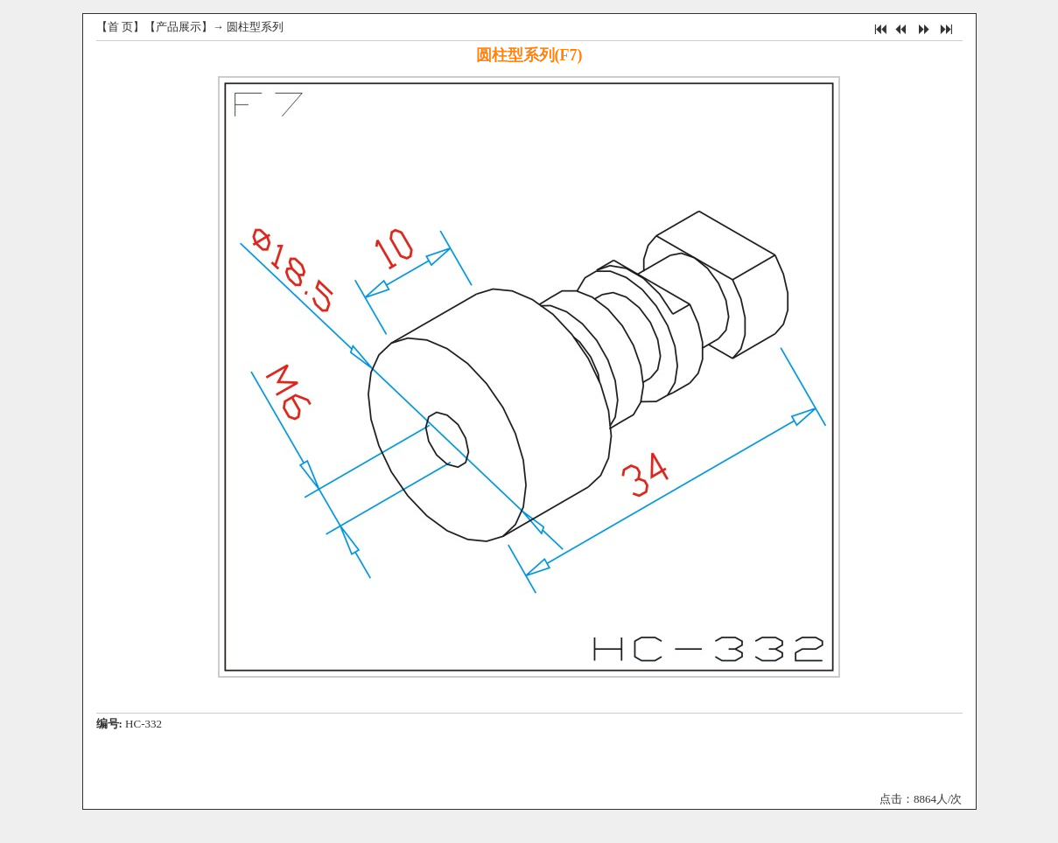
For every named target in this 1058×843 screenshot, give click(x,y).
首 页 (120, 26)
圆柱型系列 (255, 26)
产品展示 (178, 26)
